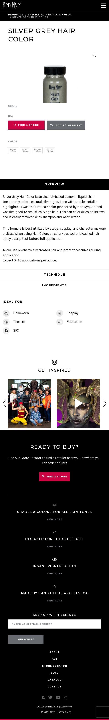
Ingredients (54, 285)
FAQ (54, 659)
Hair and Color (60, 15)
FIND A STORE (26, 125)
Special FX (36, 15)
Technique (54, 274)
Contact (54, 687)
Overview (54, 184)
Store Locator (54, 666)
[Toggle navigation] (103, 5)
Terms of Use (64, 712)
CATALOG (54, 680)
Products (16, 15)
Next (104, 403)
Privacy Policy (48, 712)
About (54, 652)
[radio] (13, 150)
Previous (4, 403)
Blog (54, 673)
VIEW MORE (54, 519)
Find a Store (54, 476)
